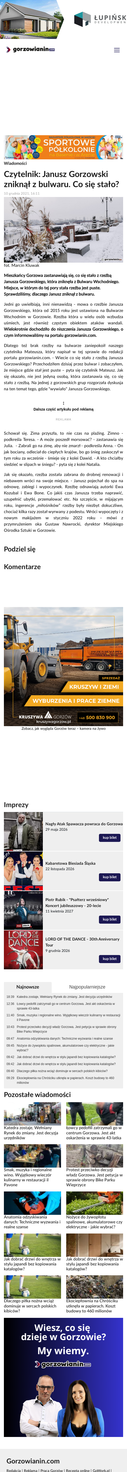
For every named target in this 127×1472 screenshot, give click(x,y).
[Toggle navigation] (117, 51)
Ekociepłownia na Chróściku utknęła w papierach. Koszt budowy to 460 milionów (65, 1080)
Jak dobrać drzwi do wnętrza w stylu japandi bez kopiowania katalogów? (66, 1057)
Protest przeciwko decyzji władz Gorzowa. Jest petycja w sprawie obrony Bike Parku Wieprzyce (66, 1029)
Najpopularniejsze (87, 987)
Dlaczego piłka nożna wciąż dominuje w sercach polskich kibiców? (62, 1071)
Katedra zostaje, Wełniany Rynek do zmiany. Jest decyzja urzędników (64, 997)
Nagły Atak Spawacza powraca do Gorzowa (84, 824)
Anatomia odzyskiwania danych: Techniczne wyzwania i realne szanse (65, 1038)
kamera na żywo (93, 729)
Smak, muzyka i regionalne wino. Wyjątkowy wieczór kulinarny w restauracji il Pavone (68, 1017)
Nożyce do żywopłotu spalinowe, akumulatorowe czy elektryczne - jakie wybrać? (65, 1048)
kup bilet (110, 838)
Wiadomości (15, 163)
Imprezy (16, 805)
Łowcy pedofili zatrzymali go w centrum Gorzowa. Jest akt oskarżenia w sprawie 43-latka (66, 1006)
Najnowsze (27, 987)
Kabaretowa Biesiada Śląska (70, 864)
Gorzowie (46, 530)
